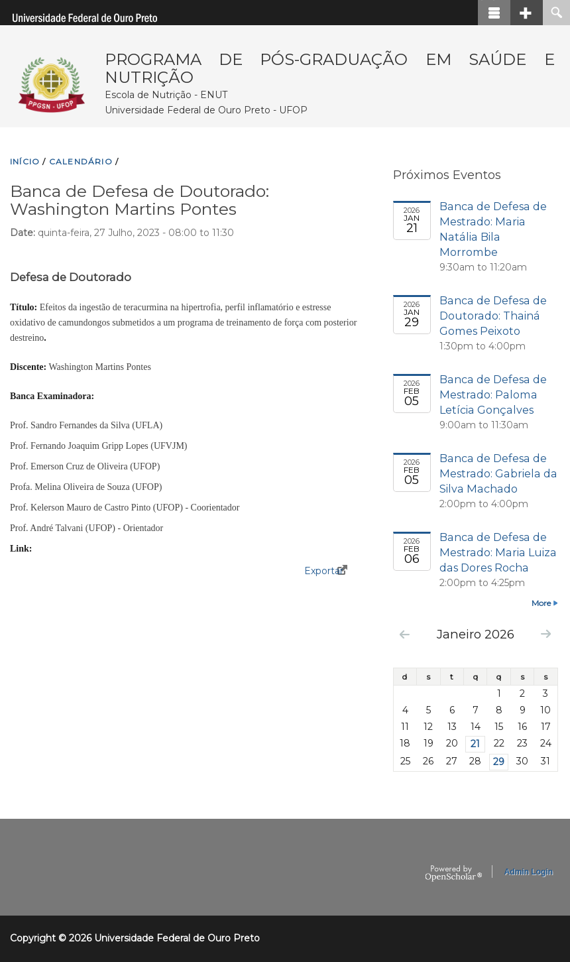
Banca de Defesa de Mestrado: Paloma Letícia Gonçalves (493, 394)
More (541, 603)
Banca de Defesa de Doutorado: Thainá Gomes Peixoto (493, 315)
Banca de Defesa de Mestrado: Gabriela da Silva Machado (498, 473)
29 (498, 762)
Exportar (323, 571)
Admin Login (528, 871)
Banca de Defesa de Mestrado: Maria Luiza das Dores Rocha (498, 552)
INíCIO (25, 161)
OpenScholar (454, 873)
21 (475, 744)
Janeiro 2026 (475, 634)
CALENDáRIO (81, 161)
